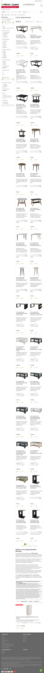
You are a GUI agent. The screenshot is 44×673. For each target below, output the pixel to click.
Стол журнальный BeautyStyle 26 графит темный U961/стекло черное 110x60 (21, 452)
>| (32, 544)
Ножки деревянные (6, 95)
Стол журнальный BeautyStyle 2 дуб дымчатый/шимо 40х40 (35, 279)
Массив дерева (5, 66)
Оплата (3, 637)
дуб (3, 45)
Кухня (24, 640)
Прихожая (25, 638)
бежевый (4, 41)
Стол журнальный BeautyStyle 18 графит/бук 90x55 (35, 209)
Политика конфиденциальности (7, 645)
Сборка (3, 641)
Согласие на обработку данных (7, 644)
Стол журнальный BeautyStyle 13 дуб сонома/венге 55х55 (20, 175)
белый (4, 42)
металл (4, 63)
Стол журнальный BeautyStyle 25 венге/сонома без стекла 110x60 (36, 313)
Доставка (3, 638)
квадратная (5, 33)
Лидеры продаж (24, 601)
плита (4, 98)
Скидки (3, 9)
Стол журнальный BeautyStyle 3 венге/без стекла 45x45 (35, 486)
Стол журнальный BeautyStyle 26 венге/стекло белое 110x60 (35, 383)
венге (4, 43)
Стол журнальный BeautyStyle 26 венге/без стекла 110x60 (21, 383)
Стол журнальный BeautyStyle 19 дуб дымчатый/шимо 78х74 (35, 244)
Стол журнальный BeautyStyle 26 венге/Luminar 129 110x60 (36, 348)
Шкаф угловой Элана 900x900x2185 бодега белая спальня (27, 617)
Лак (3, 87)
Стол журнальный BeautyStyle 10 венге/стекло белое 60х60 (35, 105)
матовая (4, 84)
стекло (4, 53)
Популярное (36, 601)
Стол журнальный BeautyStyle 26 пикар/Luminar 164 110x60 (36, 452)
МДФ (4, 52)
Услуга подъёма (4, 640)
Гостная (24, 637)
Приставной (5, 103)
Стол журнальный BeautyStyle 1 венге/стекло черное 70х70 (35, 71)
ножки (4, 94)
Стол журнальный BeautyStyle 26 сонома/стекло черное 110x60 (21, 486)
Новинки (30, 601)
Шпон (4, 54)
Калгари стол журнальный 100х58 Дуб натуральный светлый (35, 36)
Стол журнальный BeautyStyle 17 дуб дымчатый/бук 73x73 (21, 209)
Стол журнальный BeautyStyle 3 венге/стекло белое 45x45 (34, 521)
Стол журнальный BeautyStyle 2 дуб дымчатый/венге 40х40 (21, 279)
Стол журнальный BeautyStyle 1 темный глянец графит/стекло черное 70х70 (21, 106)
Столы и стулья (6, 14)
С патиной (4, 86)
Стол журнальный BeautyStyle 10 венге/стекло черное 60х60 (21, 140)
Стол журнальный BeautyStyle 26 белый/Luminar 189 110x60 (20, 348)
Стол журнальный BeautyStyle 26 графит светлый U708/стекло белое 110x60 (35, 418)
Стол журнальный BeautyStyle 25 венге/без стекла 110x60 (21, 313)
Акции (8, 9)
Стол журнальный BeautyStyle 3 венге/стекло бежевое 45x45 (21, 521)
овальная (4, 35)
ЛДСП (4, 51)
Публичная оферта (5, 647)
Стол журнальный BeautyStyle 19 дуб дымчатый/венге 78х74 (21, 244)
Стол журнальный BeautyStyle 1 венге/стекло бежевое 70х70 (21, 36)
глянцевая (4, 85)
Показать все (5, 57)
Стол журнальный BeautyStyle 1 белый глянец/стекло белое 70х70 (21, 71)
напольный (5, 102)
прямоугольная (5, 32)
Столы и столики (13, 14)
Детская (24, 641)
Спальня (24, 636)
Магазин (21, 583)
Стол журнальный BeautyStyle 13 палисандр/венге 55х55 (35, 175)
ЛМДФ (4, 55)
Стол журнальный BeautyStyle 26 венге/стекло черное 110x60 (21, 417)
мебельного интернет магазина (29, 553)
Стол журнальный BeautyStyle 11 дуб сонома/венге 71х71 (34, 140)
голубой (4, 44)
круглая (4, 34)
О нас (2, 636)
